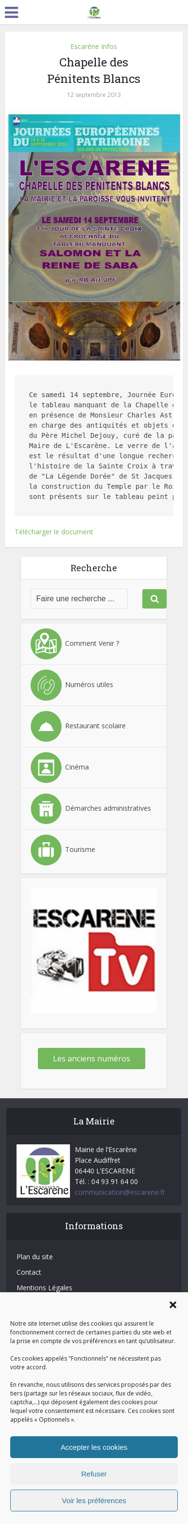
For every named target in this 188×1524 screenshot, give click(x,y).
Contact (29, 1272)
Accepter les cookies (94, 1447)
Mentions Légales (44, 1287)
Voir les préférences (94, 1500)
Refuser (94, 1474)
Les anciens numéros (91, 1058)
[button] (173, 1305)
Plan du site (35, 1256)
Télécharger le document (54, 531)
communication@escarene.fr (120, 1192)
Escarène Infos (93, 46)
